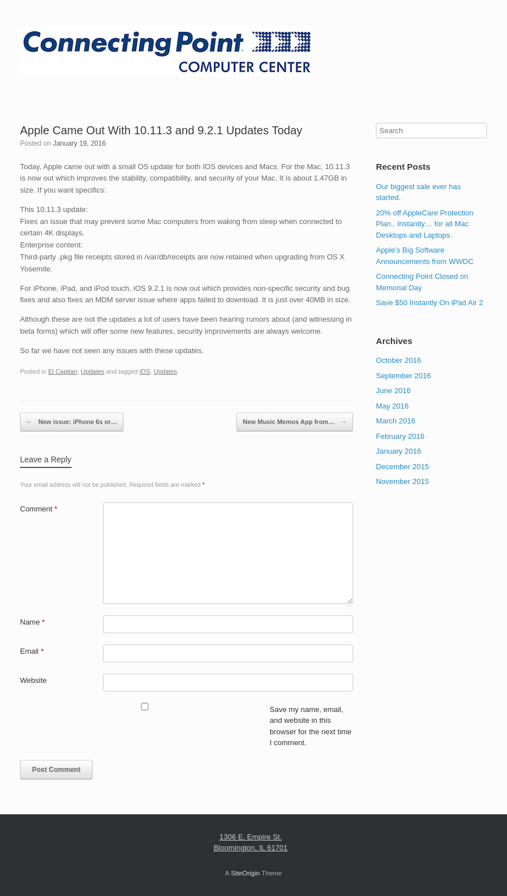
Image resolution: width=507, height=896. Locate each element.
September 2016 (403, 375)
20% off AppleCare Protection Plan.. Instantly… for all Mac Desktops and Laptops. (424, 224)
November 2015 (402, 481)
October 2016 (398, 360)
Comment (38, 509)
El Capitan (62, 371)
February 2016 (400, 436)
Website (33, 680)
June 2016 (393, 390)
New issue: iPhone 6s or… (71, 422)
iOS (145, 371)
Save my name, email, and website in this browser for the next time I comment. (310, 726)
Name (32, 622)
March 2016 (395, 421)
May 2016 (392, 406)
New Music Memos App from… (294, 422)
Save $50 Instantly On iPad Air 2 (429, 302)
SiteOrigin (245, 873)
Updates (92, 371)
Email (31, 651)
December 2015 (402, 466)
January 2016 (398, 451)
